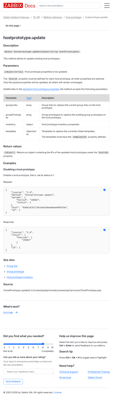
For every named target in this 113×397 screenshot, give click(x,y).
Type (28, 97)
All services (65, 377)
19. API (36, 17)
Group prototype (15, 281)
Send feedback (13, 381)
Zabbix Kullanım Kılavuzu (16, 17)
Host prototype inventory (20, 286)
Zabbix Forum (95, 377)
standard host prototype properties (41, 88)
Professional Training (99, 371)
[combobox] (70, 5)
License (58, 392)
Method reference (53, 17)
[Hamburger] (107, 5)
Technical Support (68, 371)
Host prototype (73, 17)
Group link (12, 275)
